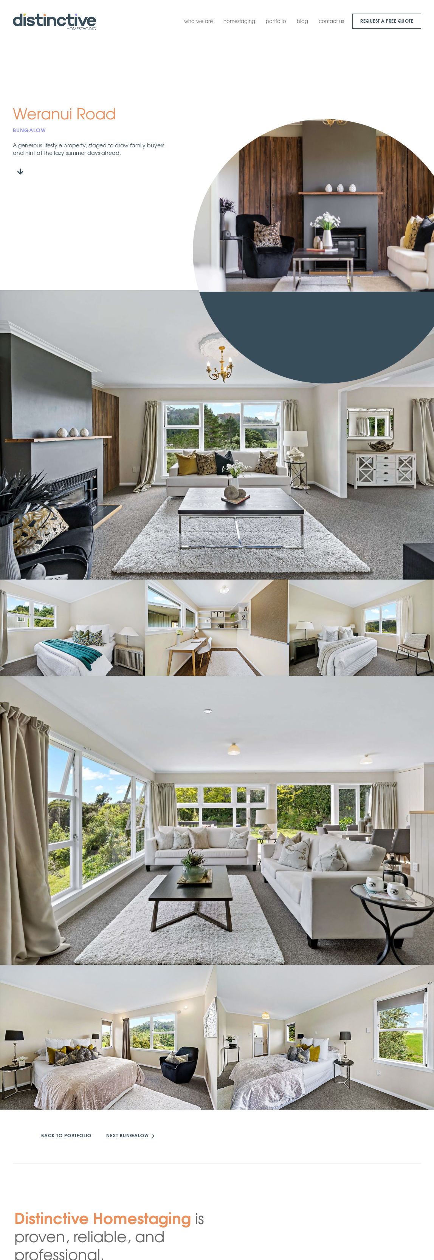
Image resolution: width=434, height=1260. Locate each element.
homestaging (239, 21)
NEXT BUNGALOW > (130, 1135)
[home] (54, 22)
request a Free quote (386, 20)
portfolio (276, 21)
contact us (331, 21)
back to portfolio (66, 1135)
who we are (198, 21)
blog (302, 21)
